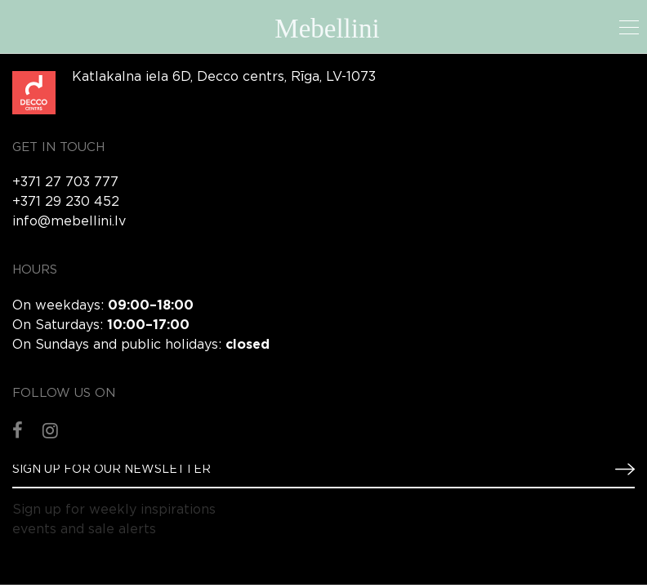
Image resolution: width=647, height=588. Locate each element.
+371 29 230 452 (65, 202)
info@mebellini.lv (69, 222)
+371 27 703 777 (65, 182)
